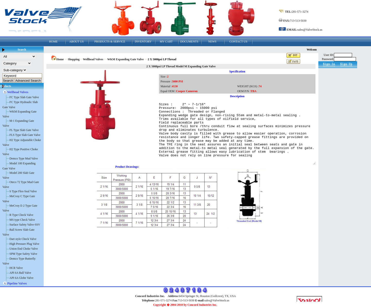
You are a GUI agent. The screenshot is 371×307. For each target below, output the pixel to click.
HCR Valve (16, 268)
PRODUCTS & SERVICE (109, 41)
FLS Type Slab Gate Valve (24, 135)
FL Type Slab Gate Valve (24, 130)
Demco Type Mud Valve (23, 158)
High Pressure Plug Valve (24, 244)
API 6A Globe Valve (21, 278)
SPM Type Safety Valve (23, 253)
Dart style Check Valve (22, 239)
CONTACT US (238, 41)
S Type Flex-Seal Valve (23, 191)
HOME (53, 41)
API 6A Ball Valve (20, 272)
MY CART (166, 41)
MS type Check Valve (22, 219)
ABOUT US (76, 41)
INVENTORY (143, 41)
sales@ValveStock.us (309, 29)
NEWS (212, 41)
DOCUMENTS (189, 41)
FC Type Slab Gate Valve (24, 97)
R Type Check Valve (21, 215)
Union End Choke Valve (23, 248)
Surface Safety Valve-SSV (24, 224)
